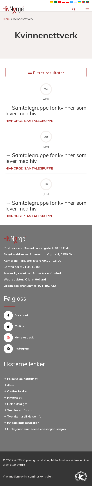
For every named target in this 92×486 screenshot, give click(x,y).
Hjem (6, 19)
